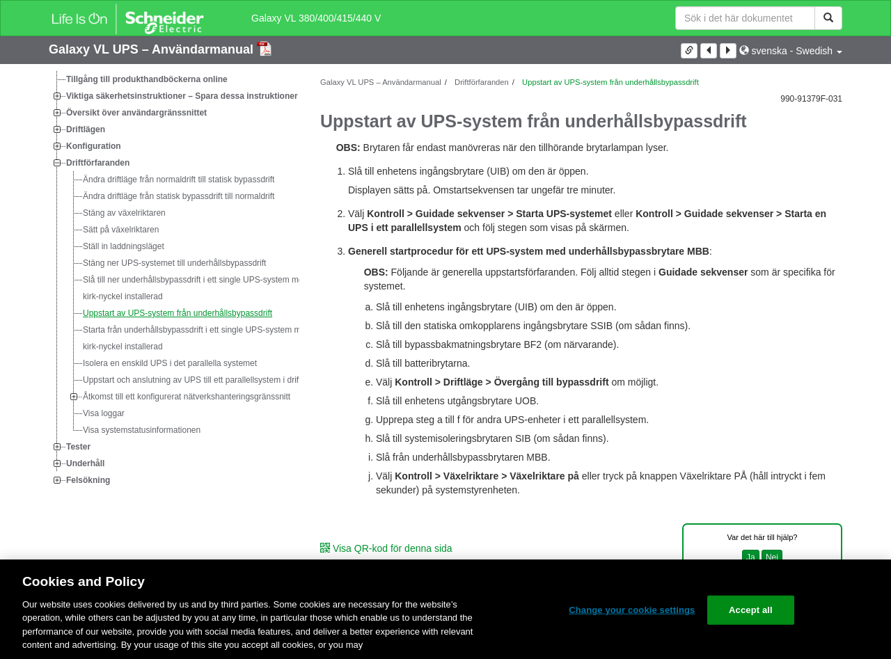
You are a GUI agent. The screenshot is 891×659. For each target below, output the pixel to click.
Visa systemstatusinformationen (141, 430)
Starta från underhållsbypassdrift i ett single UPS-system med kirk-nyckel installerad (196, 338)
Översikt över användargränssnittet (136, 113)
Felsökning (88, 480)
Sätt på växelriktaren (121, 230)
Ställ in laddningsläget (123, 246)
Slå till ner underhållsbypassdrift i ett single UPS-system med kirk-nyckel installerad (195, 288)
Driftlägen (85, 129)
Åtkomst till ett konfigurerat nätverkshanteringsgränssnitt (186, 397)
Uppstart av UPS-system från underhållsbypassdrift (177, 313)
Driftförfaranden (97, 163)
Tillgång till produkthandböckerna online (147, 79)
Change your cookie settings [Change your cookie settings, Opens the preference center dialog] (632, 610)
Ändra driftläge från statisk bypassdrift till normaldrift (178, 196)
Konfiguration (93, 146)
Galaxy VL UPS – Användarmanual (153, 49)
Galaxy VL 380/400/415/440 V (316, 18)
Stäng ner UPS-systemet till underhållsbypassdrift (174, 263)
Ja (750, 557)
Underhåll (85, 463)
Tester (78, 447)
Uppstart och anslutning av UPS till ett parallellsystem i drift (192, 380)
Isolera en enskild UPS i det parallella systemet (170, 363)
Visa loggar (104, 413)
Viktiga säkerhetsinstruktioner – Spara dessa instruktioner (182, 96)
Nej (772, 557)
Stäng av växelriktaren (124, 213)
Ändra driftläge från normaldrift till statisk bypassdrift (178, 179)
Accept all (751, 610)
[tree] (174, 280)
